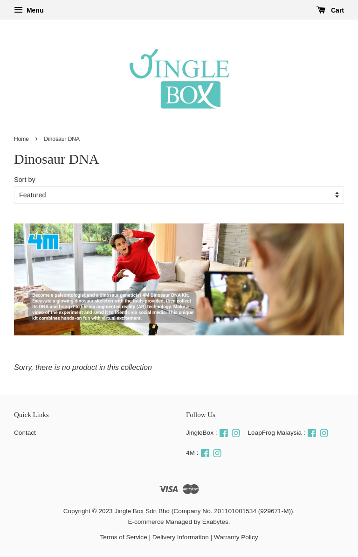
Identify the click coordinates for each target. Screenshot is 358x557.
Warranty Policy (236, 537)
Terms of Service (123, 537)
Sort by (24, 179)
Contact (25, 432)
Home (21, 139)
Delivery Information (180, 537)
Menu (28, 10)
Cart (330, 10)
